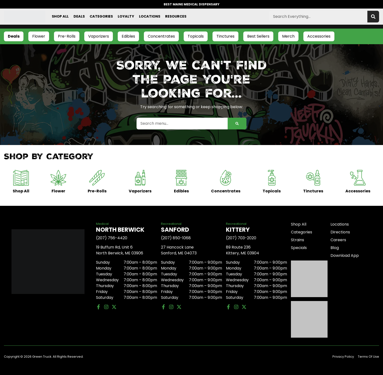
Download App (344, 255)
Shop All (60, 16)
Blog (334, 247)
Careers (338, 240)
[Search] (373, 16)
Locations (149, 16)
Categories (101, 16)
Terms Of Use (368, 356)
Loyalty (126, 16)
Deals (79, 16)
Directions (340, 232)
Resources (175, 16)
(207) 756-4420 (111, 238)
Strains (297, 240)
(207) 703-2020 (241, 238)
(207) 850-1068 (176, 238)
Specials (299, 247)
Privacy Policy (343, 356)
